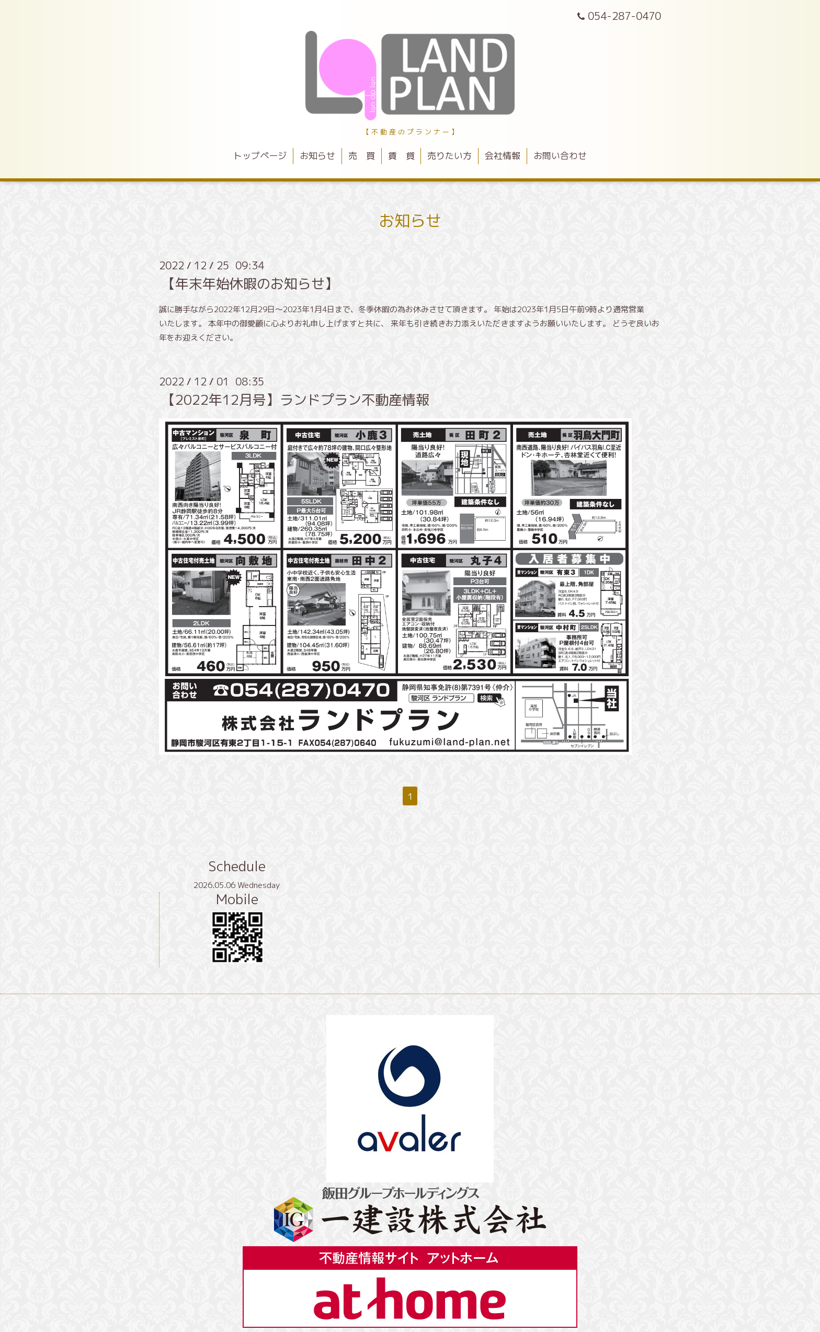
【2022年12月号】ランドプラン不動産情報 (295, 399)
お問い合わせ (560, 156)
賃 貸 (401, 156)
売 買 (361, 156)
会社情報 (502, 156)
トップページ (260, 156)
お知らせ (317, 156)
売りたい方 (449, 156)
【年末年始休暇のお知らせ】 (250, 283)
